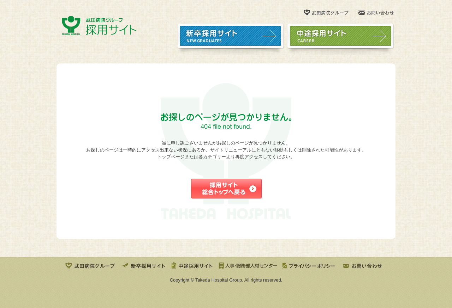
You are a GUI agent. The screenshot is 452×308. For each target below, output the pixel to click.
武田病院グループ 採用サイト (99, 25)
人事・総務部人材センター (248, 265)
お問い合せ (364, 265)
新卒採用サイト (144, 265)
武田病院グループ (90, 265)
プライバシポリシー (309, 265)
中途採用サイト (192, 265)
